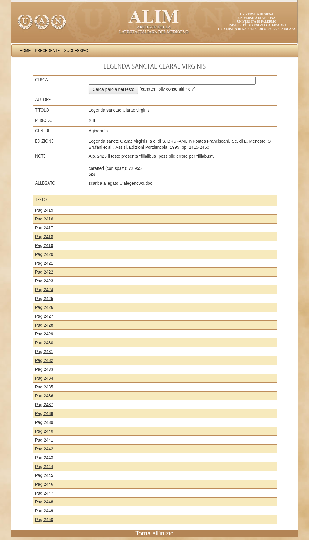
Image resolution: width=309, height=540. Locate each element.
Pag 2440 (44, 431)
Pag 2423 (44, 280)
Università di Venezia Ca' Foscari (257, 25)
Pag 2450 (44, 519)
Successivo (76, 50)
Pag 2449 (44, 510)
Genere (42, 131)
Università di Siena (256, 14)
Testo (41, 200)
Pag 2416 (44, 218)
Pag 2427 (44, 316)
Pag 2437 (44, 404)
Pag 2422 (44, 272)
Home (25, 50)
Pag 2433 (44, 369)
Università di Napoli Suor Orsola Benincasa (257, 28)
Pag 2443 (44, 457)
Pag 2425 (44, 298)
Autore (43, 100)
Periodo (43, 120)
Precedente (47, 50)
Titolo (42, 110)
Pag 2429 (44, 333)
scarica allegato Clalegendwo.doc (121, 183)
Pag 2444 (44, 466)
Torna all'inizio (154, 533)
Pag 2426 (44, 307)
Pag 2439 (44, 422)
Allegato (45, 183)
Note (40, 156)
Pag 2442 (44, 448)
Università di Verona (256, 18)
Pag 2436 (44, 395)
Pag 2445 (44, 475)
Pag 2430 (44, 342)
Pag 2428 (44, 325)
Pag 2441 (44, 440)
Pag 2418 (44, 236)
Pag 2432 (44, 360)
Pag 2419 (44, 245)
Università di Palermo (256, 21)
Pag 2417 (44, 227)
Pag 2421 (44, 263)
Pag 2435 (44, 386)
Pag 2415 (44, 210)
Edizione (44, 141)
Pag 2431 (44, 351)
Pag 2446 (44, 484)
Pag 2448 (44, 501)
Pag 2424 (44, 289)
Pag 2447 (44, 493)
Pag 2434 (44, 378)
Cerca (41, 80)
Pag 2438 (44, 413)
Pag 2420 (44, 254)
